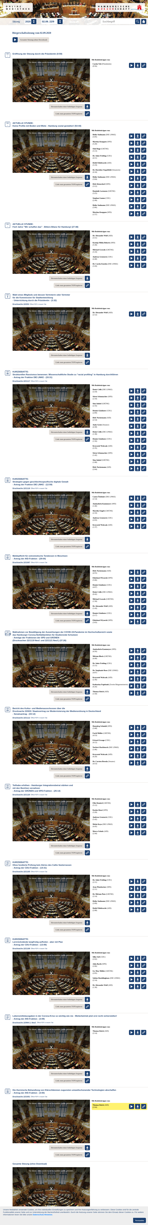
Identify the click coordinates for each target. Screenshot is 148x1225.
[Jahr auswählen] (30, 21)
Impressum (66, 1223)
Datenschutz (48, 1223)
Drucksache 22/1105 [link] (31, 871)
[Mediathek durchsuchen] (118, 21)
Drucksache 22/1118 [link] (31, 488)
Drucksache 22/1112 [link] (31, 718)
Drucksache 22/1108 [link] (31, 948)
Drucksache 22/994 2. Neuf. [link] (34, 1022)
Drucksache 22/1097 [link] (31, 562)
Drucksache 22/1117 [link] (31, 381)
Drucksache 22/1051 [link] (31, 1097)
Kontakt (82, 1223)
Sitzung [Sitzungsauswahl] (16, 21)
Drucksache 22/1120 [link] (31, 795)
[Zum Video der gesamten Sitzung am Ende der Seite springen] (31, 39)
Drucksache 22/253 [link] (30, 304)
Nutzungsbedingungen (24, 1223)
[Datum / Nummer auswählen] (52, 21)
